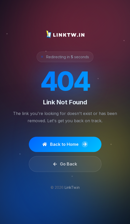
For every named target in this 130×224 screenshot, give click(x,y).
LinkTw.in (72, 187)
